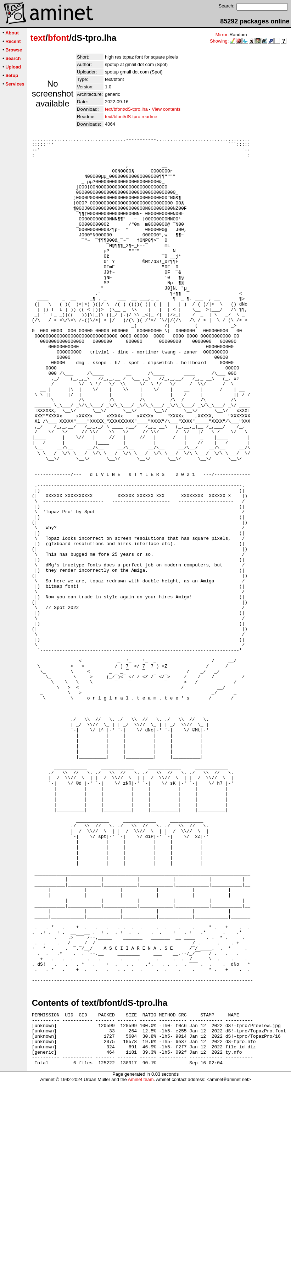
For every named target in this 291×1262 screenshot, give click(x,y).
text (38, 38)
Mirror (222, 34)
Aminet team (141, 1259)
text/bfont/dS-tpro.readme (131, 116)
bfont (58, 38)
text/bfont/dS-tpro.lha (126, 109)
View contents (166, 109)
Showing (219, 41)
